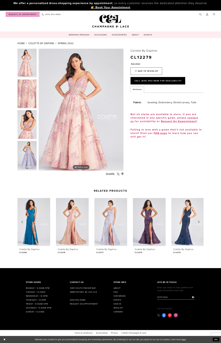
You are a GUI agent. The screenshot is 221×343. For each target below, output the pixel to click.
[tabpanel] (27, 64)
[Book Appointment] (23, 14)
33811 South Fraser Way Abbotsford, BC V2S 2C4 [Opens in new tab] (83, 290)
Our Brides (120, 296)
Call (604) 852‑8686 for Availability (158, 81)
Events (117, 300)
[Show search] (200, 14)
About (117, 288)
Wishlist (118, 308)
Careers (118, 312)
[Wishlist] (214, 14)
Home (21, 43)
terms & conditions (83, 333)
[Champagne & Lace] (110, 21)
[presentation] (33, 222)
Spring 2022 (65, 43)
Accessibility (102, 333)
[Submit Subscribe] (193, 297)
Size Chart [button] (135, 64)
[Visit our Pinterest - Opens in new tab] (170, 315)
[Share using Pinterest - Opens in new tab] (122, 174)
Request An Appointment (178, 121)
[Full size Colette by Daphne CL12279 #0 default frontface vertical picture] (81, 110)
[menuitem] (23, 14)
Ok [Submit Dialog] (216, 339)
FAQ (116, 292)
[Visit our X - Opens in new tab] (158, 315)
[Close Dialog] (4, 339)
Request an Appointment (84, 304)
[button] (207, 14)
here (184, 339)
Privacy (114, 333)
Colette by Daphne (41, 43)
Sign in (117, 304)
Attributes (137, 90)
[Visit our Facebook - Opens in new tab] (164, 315)
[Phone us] (51, 14)
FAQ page (160, 133)
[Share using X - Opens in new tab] (118, 174)
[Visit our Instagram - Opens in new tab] (176, 315)
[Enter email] (176, 297)
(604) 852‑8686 (78, 300)
